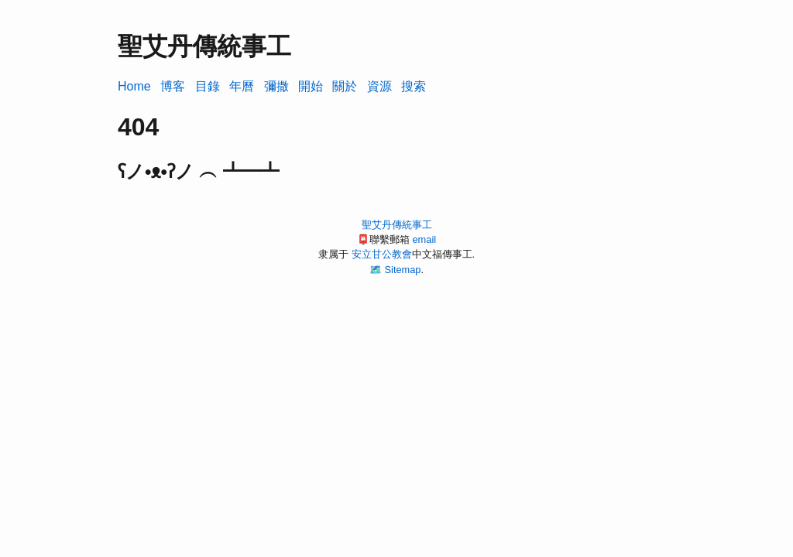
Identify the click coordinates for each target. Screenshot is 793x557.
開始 (310, 86)
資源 (379, 86)
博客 (172, 86)
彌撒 (276, 86)
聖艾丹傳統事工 (397, 225)
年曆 (241, 86)
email (424, 239)
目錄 (207, 86)
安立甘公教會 (382, 254)
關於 (344, 86)
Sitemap (403, 269)
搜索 (413, 86)
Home (134, 86)
